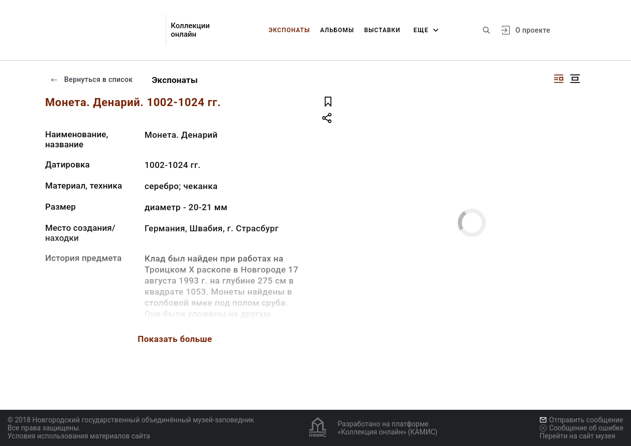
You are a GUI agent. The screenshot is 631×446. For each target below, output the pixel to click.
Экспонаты (289, 30)
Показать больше (175, 339)
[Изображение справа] (559, 78)
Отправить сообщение (581, 420)
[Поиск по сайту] (486, 30)
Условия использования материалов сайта (79, 436)
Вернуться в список (91, 79)
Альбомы (337, 30)
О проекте (533, 30)
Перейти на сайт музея (577, 436)
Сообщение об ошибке (581, 428)
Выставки (382, 30)
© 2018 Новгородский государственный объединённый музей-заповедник (131, 420)
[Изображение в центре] (575, 78)
